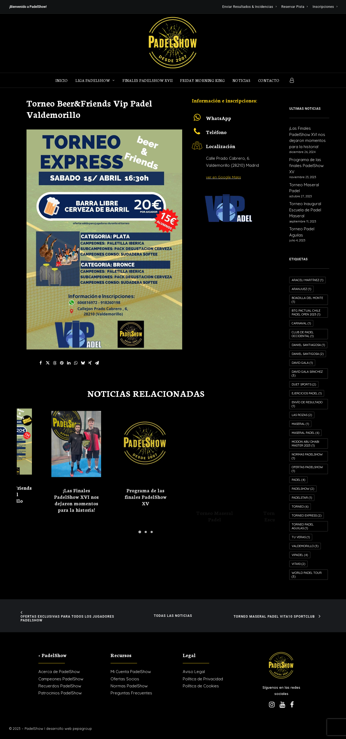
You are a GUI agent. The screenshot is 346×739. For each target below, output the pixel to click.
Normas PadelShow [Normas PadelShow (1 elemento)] (307, 456)
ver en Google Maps (223, 177)
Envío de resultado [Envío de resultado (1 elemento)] (307, 404)
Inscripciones (324, 7)
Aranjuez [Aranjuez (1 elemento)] (301, 289)
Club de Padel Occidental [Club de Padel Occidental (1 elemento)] (303, 334)
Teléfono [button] (216, 131)
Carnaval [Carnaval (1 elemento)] (301, 323)
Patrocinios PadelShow (60, 692)
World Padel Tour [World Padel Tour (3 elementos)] (307, 574)
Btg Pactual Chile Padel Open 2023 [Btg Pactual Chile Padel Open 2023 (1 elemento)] (306, 312)
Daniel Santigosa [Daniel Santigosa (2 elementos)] (308, 354)
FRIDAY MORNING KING (202, 80)
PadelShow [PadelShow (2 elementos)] (303, 489)
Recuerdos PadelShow (59, 685)
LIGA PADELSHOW (95, 80)
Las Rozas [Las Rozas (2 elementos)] (302, 415)
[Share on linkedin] (69, 363)
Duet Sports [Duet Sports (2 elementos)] (304, 384)
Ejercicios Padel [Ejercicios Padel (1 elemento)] (307, 393)
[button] (197, 119)
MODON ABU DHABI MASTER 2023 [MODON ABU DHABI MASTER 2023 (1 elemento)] (305, 443)
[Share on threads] (55, 363)
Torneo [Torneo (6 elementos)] (300, 506)
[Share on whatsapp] (76, 363)
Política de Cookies (201, 685)
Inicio (61, 80)
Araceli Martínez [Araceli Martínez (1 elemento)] (307, 280)
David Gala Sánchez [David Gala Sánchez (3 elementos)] (307, 373)
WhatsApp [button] (218, 117)
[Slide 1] (140, 532)
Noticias (241, 80)
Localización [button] (220, 145)
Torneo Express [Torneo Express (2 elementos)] (306, 515)
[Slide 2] (146, 532)
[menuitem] (249, 7)
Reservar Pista (294, 7)
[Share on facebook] (41, 363)
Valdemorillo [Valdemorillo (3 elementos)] (305, 546)
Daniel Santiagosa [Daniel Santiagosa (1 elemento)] (308, 345)
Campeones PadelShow (60, 678)
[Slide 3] (152, 532)
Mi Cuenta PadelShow (131, 671)
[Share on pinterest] (62, 363)
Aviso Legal (194, 671)
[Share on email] (97, 363)
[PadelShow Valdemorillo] (173, 43)
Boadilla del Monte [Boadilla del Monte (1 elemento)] (307, 300)
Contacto (269, 80)
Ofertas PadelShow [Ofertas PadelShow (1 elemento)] (307, 469)
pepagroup (82, 728)
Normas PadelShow (129, 685)
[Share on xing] (90, 363)
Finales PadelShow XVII (147, 80)
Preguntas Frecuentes (131, 692)
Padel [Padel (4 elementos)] (298, 480)
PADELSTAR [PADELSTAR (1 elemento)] (302, 498)
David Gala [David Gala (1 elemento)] (302, 363)
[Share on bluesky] (83, 363)
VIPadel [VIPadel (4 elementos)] (300, 555)
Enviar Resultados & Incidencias (249, 7)
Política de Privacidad (203, 678)
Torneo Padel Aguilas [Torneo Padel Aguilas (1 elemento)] (303, 526)
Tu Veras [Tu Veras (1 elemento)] (301, 537)
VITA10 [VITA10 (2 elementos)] (298, 564)
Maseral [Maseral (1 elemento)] (300, 424)
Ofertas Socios (125, 678)
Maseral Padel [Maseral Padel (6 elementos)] (305, 433)
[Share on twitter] (48, 363)
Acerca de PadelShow (59, 671)
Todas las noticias (173, 616)
